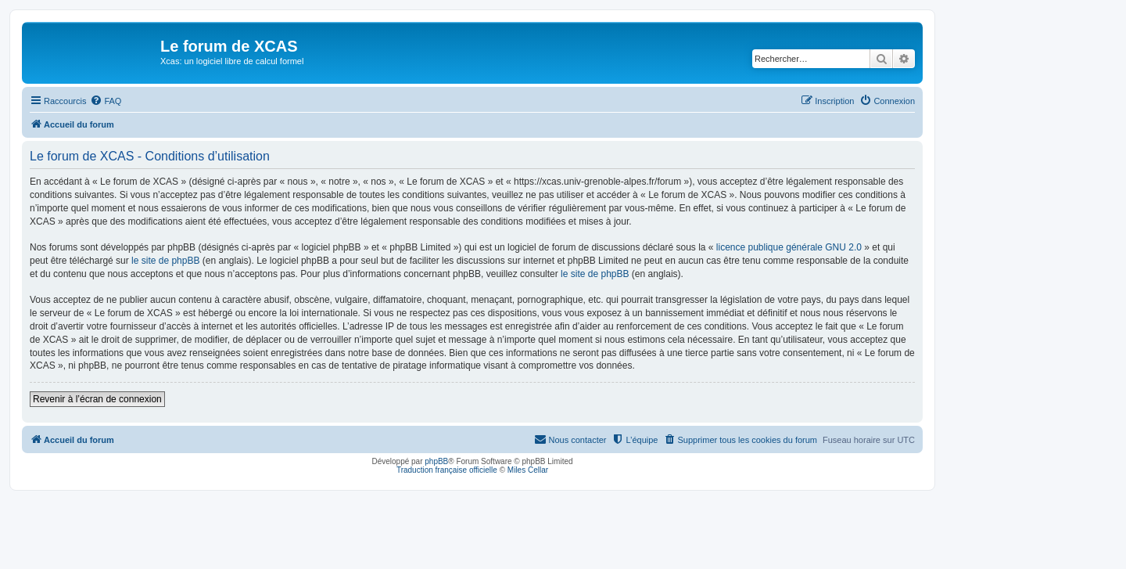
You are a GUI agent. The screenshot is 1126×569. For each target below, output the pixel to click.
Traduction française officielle (446, 470)
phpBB (436, 461)
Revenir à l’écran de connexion (97, 399)
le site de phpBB (165, 260)
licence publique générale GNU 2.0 (789, 247)
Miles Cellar (527, 470)
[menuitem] (105, 101)
